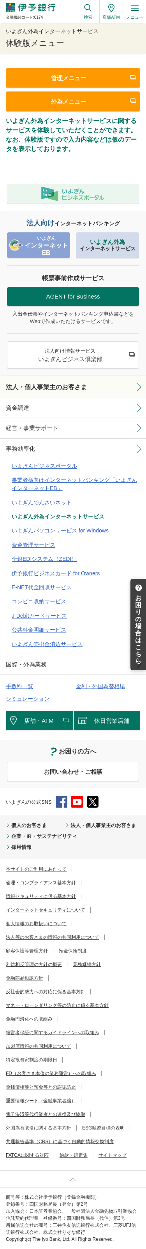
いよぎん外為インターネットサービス (58, 516)
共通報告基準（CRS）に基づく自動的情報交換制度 (60, 1141)
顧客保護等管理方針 (27, 951)
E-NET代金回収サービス (42, 587)
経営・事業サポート (32, 428)
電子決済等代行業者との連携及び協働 (45, 1114)
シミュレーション (27, 699)
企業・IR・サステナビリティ (44, 836)
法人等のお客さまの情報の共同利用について (52, 937)
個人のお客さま (29, 825)
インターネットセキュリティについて (45, 910)
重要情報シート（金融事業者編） (41, 1100)
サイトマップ (113, 1155)
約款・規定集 (74, 1155)
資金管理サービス (33, 545)
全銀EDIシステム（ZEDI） (44, 559)
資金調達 (17, 407)
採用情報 (21, 847)
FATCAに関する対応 (27, 1155)
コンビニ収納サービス (39, 601)
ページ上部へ (73, 1179)
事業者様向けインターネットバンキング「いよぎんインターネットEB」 (74, 484)
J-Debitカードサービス (39, 616)
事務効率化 (20, 448)
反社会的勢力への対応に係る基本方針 (45, 991)
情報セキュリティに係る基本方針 (41, 896)
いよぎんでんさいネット (42, 502)
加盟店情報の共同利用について (38, 1046)
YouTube (77, 802)
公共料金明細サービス (39, 630)
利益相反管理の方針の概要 (34, 964)
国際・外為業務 (26, 664)
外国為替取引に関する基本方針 (38, 1128)
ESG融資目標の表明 (103, 1128)
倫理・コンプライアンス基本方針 (41, 882)
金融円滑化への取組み (29, 1019)
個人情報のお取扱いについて (36, 923)
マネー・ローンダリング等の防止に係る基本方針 (57, 1005)
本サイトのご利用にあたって (36, 869)
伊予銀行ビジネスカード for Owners (56, 573)
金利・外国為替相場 (100, 686)
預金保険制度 (73, 951)
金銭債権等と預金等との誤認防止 (41, 1087)
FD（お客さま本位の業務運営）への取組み (51, 1073)
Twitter (93, 802)
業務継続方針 (87, 964)
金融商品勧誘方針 (24, 978)
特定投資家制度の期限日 (31, 1060)
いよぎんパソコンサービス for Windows (60, 530)
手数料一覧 (19, 686)
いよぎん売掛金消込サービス (47, 644)
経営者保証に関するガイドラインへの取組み (52, 1032)
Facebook (61, 802)
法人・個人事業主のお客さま (46, 387)
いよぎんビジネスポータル (44, 466)
